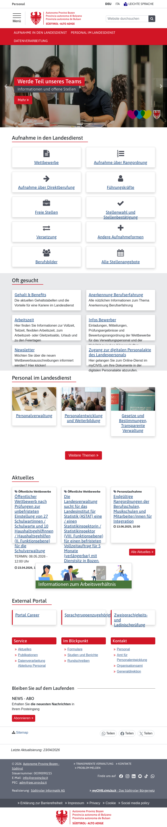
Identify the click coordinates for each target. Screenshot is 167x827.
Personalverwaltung (34, 415)
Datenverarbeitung (31, 41)
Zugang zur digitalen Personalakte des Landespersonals (120, 352)
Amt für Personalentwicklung (132, 657)
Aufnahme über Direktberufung (46, 187)
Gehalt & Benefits (30, 294)
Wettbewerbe (46, 162)
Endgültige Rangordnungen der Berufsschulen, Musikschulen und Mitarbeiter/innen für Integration (132, 508)
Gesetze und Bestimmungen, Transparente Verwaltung (133, 423)
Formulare (75, 649)
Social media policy (133, 803)
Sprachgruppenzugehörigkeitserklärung (100, 614)
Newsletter (25, 349)
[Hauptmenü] (17, 18)
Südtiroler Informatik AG (48, 790)
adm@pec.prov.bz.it (33, 782)
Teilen (108, 733)
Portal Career (27, 614)
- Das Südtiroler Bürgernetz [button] (122, 790)
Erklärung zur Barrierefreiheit (40, 803)
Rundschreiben (79, 660)
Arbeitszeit (24, 319)
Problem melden (87, 767)
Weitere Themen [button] (83, 455)
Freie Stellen (46, 212)
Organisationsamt (130, 665)
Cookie (109, 803)
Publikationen (28, 655)
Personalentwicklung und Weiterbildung (84, 418)
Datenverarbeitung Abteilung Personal (32, 663)
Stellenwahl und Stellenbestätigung (121, 214)
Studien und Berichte (83, 655)
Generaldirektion (129, 671)
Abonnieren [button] (23, 718)
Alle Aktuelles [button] (142, 552)
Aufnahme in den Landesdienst (40, 32)
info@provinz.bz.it (35, 777)
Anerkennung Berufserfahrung (116, 294)
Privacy (93, 803)
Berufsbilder (46, 261)
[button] (6, 86)
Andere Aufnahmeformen (121, 236)
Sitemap (22, 732)
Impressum (74, 803)
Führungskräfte (120, 187)
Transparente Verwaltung (93, 763)
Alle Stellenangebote (121, 261)
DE (108, 4)
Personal (123, 649)
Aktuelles (25, 649)
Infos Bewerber (102, 319)
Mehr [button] (23, 100)
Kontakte (123, 763)
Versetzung (46, 236)
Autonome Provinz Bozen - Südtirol (36, 766)
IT (118, 4)
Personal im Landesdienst (93, 32)
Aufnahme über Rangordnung (120, 162)
